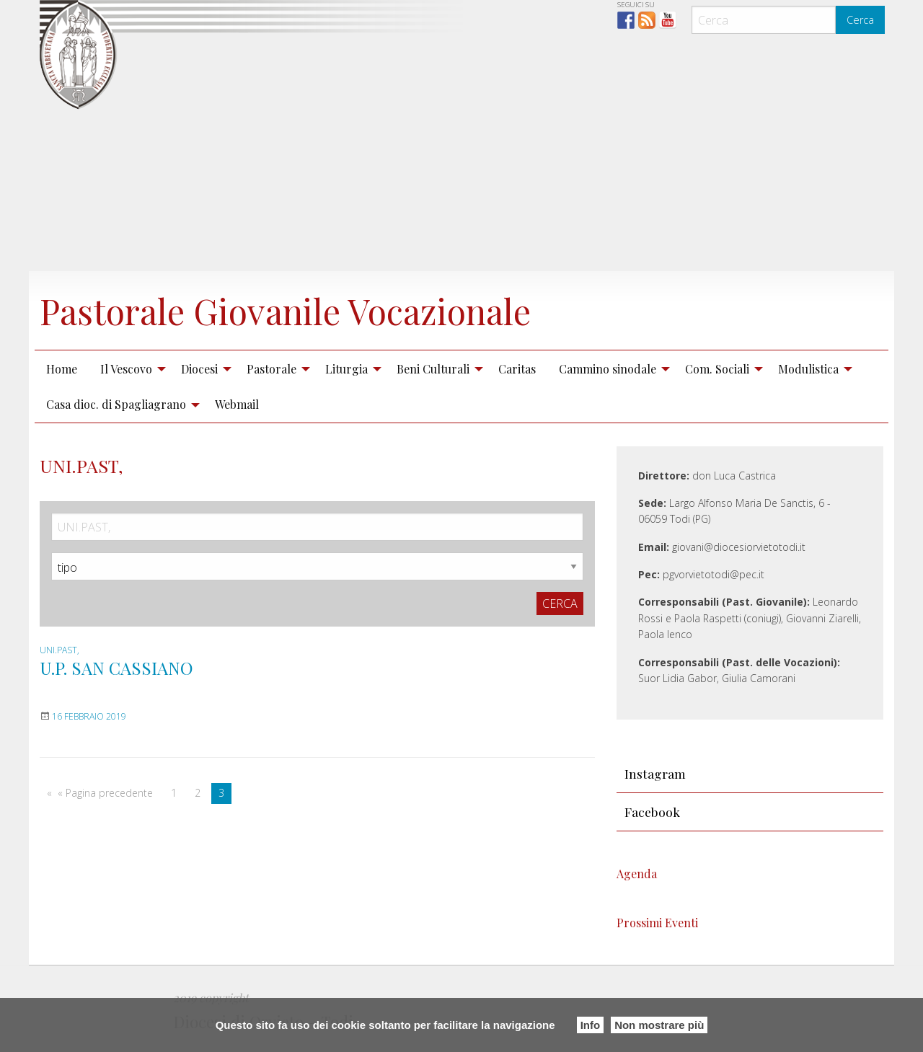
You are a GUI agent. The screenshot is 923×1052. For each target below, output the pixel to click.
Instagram (655, 773)
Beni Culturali (433, 368)
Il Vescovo (126, 368)
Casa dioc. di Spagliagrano (116, 404)
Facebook (652, 811)
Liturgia (346, 368)
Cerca (860, 20)
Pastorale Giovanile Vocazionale (285, 311)
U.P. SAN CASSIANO (116, 667)
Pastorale (271, 368)
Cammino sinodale (607, 368)
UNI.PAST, (59, 650)
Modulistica (808, 368)
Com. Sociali (717, 368)
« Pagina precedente (105, 793)
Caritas (517, 368)
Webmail (237, 404)
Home (61, 368)
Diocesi (199, 368)
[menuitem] (62, 368)
